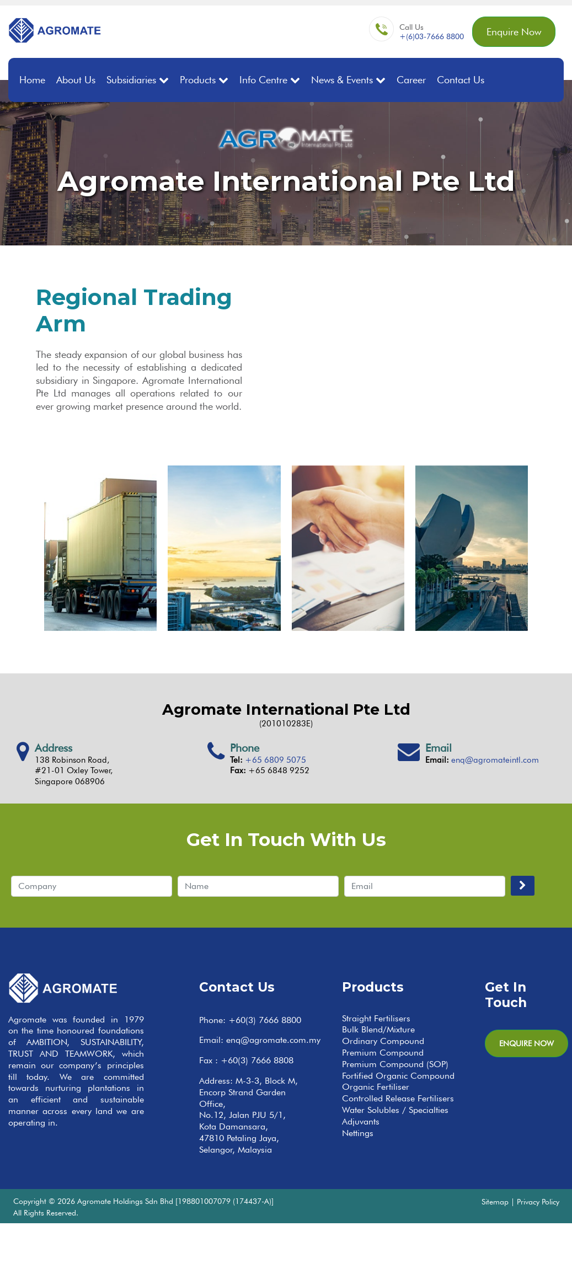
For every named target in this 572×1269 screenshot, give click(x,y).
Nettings (357, 1133)
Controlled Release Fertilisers (398, 1098)
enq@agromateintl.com (495, 760)
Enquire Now (514, 32)
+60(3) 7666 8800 (264, 1020)
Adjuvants (360, 1121)
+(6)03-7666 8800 (431, 36)
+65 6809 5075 (275, 760)
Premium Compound (383, 1052)
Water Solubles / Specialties (395, 1110)
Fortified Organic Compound (398, 1075)
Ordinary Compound (383, 1041)
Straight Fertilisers (376, 1018)
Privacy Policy (538, 1201)
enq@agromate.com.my (273, 1040)
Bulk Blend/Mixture (378, 1029)
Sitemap (495, 1201)
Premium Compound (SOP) (395, 1064)
